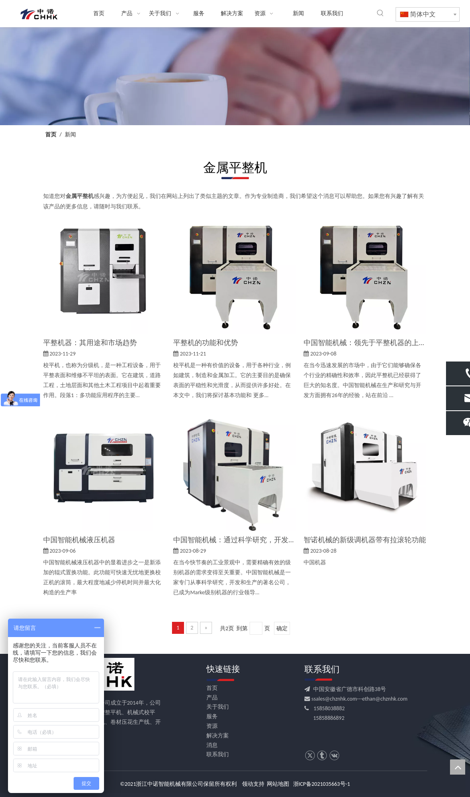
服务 (212, 716)
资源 (212, 726)
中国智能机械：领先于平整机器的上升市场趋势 (365, 342)
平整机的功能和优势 (205, 342)
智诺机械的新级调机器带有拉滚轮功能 (365, 539)
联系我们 (217, 754)
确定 (282, 628)
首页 (212, 688)
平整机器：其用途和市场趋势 (90, 342)
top (457, 767)
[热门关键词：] (380, 13)
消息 (212, 745)
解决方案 (217, 735)
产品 (212, 697)
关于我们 (217, 706)
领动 (247, 784)
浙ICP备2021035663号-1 (321, 784)
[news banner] (235, 76)
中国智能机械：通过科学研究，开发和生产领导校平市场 (234, 539)
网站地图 (278, 784)
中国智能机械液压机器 (79, 539)
